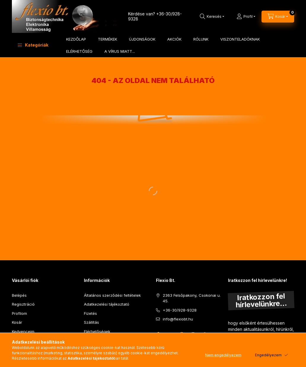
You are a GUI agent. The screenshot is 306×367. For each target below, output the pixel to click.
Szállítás (91, 322)
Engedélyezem (268, 355)
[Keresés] (212, 17)
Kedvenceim (23, 331)
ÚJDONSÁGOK (142, 39)
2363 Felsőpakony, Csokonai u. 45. (192, 298)
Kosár (17, 322)
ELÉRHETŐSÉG (79, 51)
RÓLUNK (200, 39)
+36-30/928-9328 (180, 310)
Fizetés (90, 313)
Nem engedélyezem (223, 355)
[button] (33, 45)
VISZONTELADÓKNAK (240, 39)
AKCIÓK (174, 39)
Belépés (19, 295)
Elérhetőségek (97, 331)
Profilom (19, 313)
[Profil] (246, 17)
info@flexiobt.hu (178, 319)
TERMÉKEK (107, 39)
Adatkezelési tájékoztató (106, 304)
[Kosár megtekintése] (278, 17)
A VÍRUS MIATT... (119, 51)
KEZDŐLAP (76, 39)
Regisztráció (23, 304)
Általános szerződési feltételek (112, 295)
